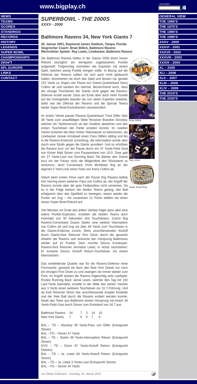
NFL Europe (12, 68)
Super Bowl (12, 52)
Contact (9, 78)
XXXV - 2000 (169, 42)
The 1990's (168, 37)
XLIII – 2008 (168, 83)
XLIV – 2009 (168, 88)
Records (9, 37)
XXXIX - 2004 (169, 62)
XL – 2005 (167, 68)
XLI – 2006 (167, 73)
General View (172, 16)
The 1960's (168, 21)
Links (6, 73)
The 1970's (168, 26)
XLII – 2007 (168, 78)
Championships (15, 57)
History (8, 42)
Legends (9, 47)
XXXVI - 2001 (169, 47)
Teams (7, 21)
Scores (8, 26)
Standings (11, 32)
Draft (6, 62)
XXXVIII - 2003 (170, 57)
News (6, 16)
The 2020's (168, 98)
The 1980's (168, 32)
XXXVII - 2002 (170, 52)
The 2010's (168, 93)
